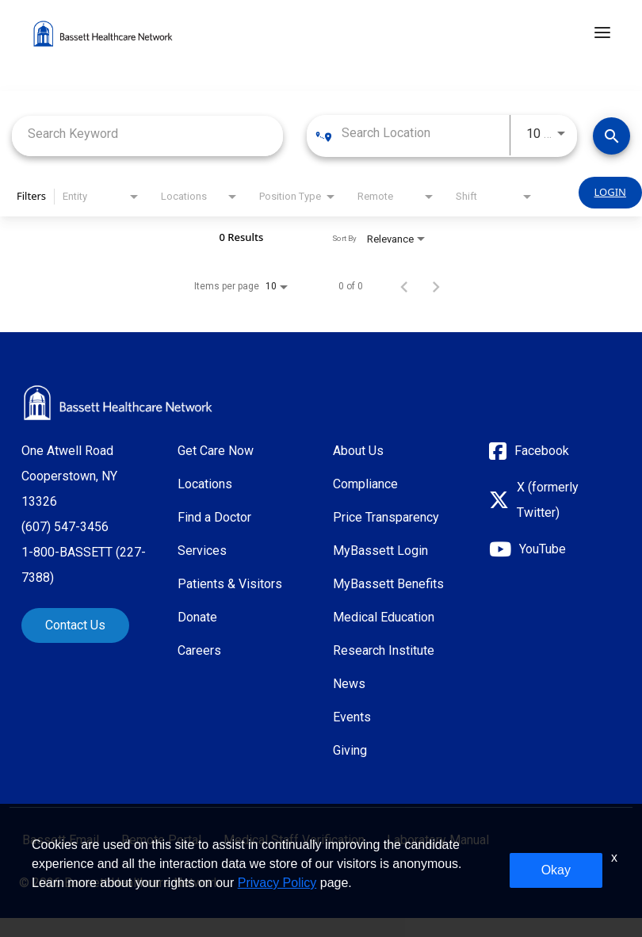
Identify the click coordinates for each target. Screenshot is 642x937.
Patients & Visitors (230, 583)
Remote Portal (161, 840)
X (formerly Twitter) (548, 500)
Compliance (365, 483)
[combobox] (147, 133)
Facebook (541, 450)
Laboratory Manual (438, 840)
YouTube (542, 548)
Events (352, 717)
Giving (350, 750)
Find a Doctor (214, 517)
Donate (197, 617)
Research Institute (383, 650)
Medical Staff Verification (294, 840)
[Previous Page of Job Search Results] (404, 286)
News (349, 683)
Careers (199, 650)
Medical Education (383, 617)
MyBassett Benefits (388, 583)
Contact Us (75, 625)
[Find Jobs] (611, 136)
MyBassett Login (380, 550)
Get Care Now (216, 450)
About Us (358, 450)
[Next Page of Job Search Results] (436, 286)
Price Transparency (386, 517)
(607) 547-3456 (65, 526)
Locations (205, 483)
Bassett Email (60, 840)
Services (202, 550)
